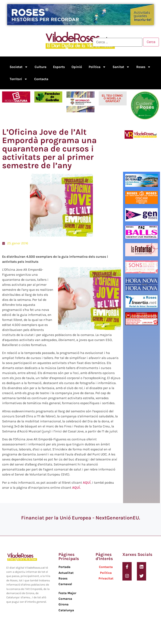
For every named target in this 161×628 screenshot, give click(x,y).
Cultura (40, 67)
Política (97, 67)
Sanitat (121, 67)
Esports (59, 67)
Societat (19, 67)
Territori (18, 79)
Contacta (41, 79)
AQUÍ (87, 482)
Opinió (76, 67)
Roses (143, 67)
